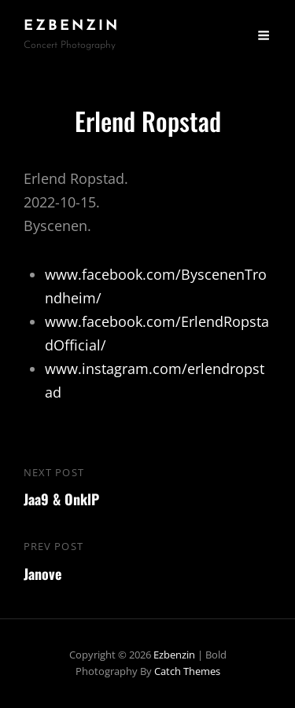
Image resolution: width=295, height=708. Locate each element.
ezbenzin (72, 26)
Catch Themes (187, 671)
